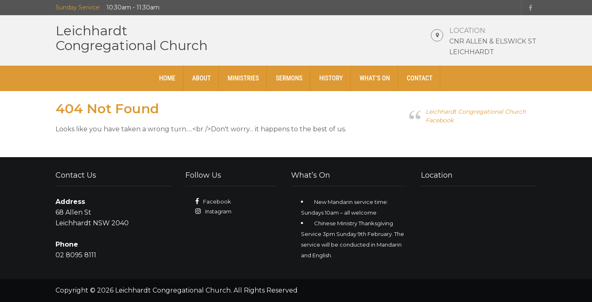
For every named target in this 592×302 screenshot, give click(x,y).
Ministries (243, 78)
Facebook (217, 201)
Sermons (289, 78)
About (201, 78)
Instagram (218, 211)
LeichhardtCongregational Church (132, 38)
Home (167, 78)
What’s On (374, 78)
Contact (419, 78)
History (330, 78)
